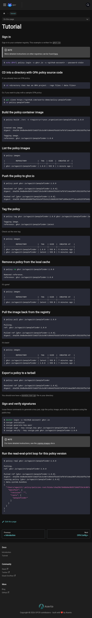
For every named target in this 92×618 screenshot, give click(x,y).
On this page (8, 19)
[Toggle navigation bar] (4, 5)
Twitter (6, 572)
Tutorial (5, 556)
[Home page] (4, 13)
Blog (3, 589)
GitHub (5, 592)
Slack (5, 569)
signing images (43, 443)
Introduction (6, 552)
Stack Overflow (9, 576)
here (56, 54)
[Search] (88, 5)
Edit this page (9, 521)
